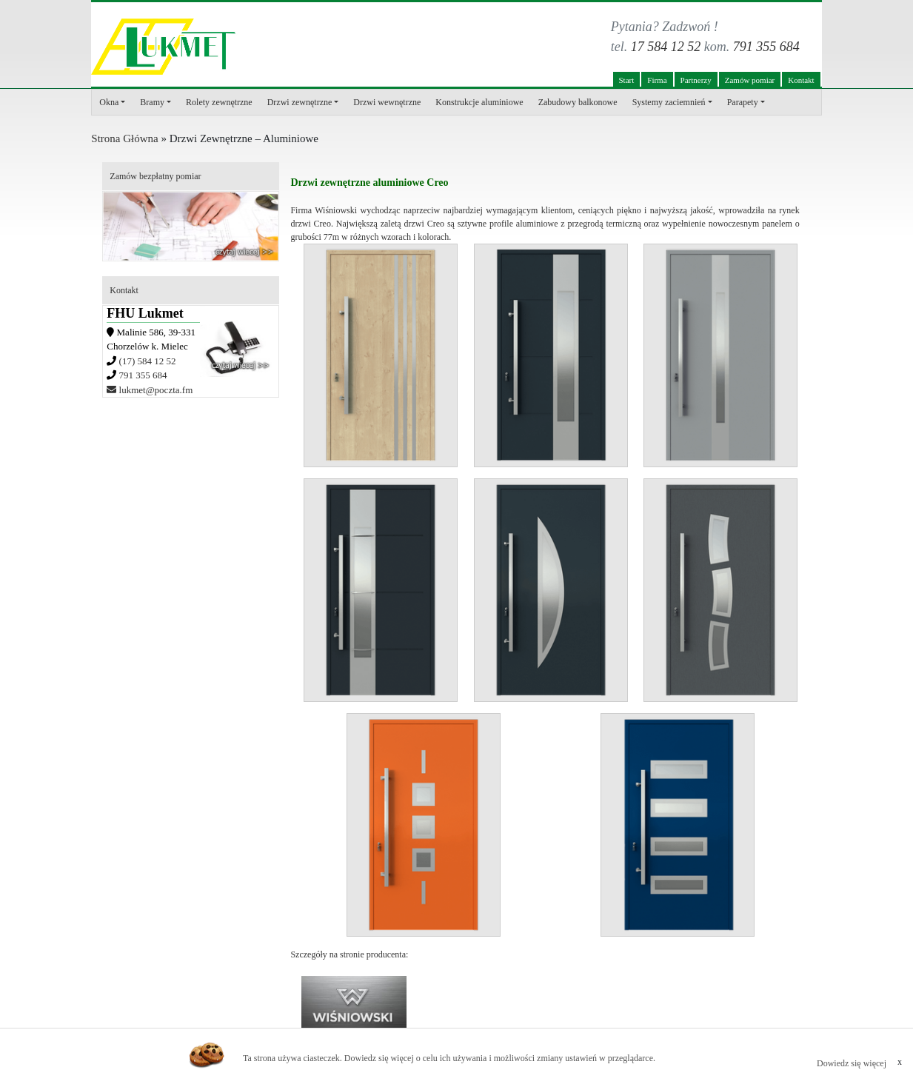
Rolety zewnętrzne (219, 102)
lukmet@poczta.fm (150, 389)
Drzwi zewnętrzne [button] (299, 102)
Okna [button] (108, 102)
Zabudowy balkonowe (578, 102)
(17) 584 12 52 (147, 361)
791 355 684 (766, 46)
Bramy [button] (152, 102)
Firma (656, 80)
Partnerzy (696, 80)
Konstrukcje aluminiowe (479, 102)
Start (627, 80)
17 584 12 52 (666, 46)
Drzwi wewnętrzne (387, 102)
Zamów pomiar (750, 80)
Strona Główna (124, 138)
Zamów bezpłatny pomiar (155, 176)
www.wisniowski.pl (354, 1009)
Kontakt (801, 80)
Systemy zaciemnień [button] (669, 102)
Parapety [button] (742, 102)
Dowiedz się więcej (851, 1063)
